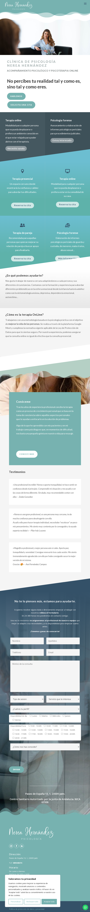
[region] (32, 891)
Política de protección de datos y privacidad (26, 909)
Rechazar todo (32, 901)
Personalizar (16, 901)
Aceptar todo (49, 901)
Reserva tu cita (22, 205)
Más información (67, 258)
